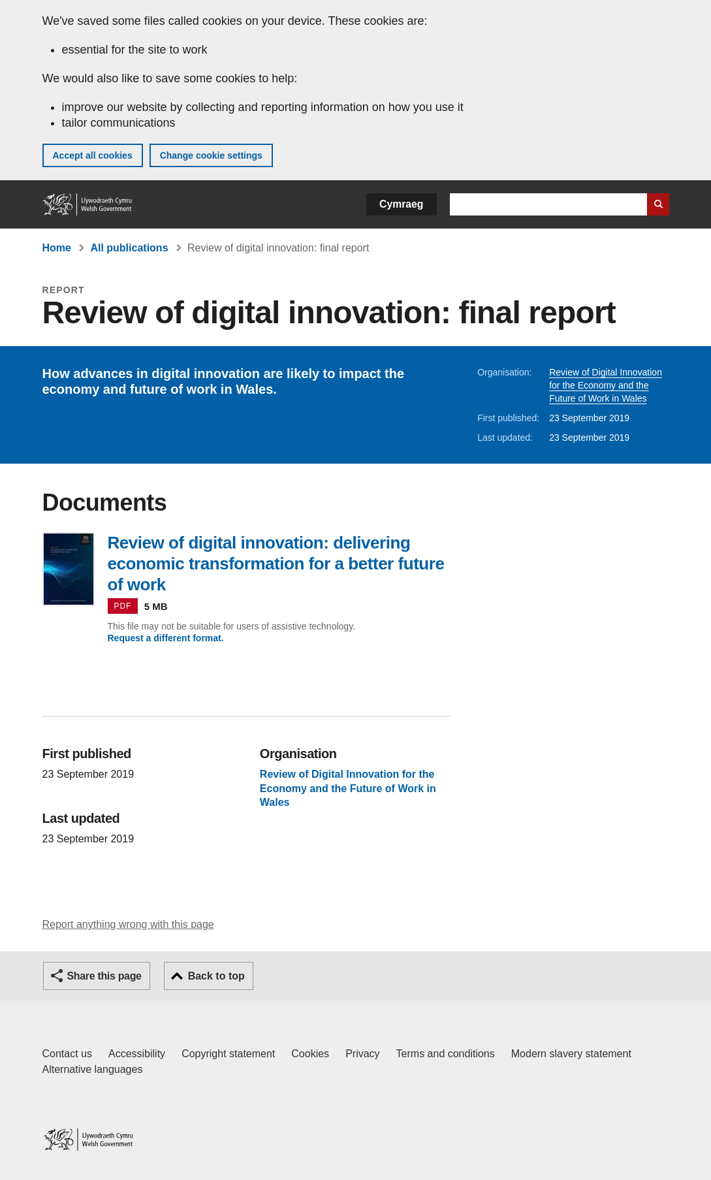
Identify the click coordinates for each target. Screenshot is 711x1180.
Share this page (104, 975)
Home (56, 247)
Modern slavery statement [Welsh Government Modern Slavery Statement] (571, 1053)
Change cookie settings (211, 155)
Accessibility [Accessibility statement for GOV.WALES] (136, 1053)
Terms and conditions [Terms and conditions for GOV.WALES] (445, 1053)
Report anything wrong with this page (128, 924)
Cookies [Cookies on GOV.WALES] (310, 1053)
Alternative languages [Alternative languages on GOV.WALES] (92, 1069)
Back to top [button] (216, 975)
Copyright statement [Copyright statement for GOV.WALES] (228, 1053)
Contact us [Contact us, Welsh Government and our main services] (67, 1053)
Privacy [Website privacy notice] (362, 1053)
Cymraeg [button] (401, 204)
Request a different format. (166, 638)
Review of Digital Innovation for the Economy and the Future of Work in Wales (605, 385)
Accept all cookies (93, 155)
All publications (129, 247)
